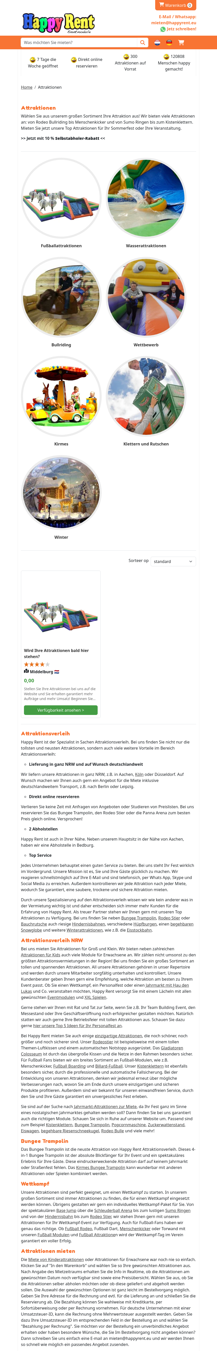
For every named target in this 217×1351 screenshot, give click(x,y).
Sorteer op (139, 388)
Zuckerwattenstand (166, 934)
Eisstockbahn (139, 739)
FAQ (27, 1229)
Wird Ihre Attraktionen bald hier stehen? (47, 456)
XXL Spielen (95, 806)
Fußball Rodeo (78, 1039)
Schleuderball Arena (113, 1021)
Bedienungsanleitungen (45, 1304)
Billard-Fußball (108, 875)
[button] (193, 42)
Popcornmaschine (129, 934)
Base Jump (66, 1021)
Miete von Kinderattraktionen (56, 1070)
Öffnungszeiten (37, 1254)
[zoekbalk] (79, 42)
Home (27, 87)
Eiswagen (30, 940)
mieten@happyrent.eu (50, 1192)
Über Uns (32, 1211)
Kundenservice (37, 1286)
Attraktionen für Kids (40, 764)
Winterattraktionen (85, 739)
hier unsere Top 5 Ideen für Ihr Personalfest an (77, 835)
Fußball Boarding (69, 875)
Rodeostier (103, 851)
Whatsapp (38, 1184)
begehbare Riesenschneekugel (70, 940)
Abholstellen (34, 1261)
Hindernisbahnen (88, 733)
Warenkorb (175, 5)
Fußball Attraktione (97, 1045)
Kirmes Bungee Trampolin (100, 977)
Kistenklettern (150, 875)
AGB (27, 1298)
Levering (31, 1248)
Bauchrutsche (34, 733)
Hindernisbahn (59, 1027)
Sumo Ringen (178, 1021)
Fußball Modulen (53, 1045)
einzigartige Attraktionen (118, 845)
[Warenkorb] (181, 42)
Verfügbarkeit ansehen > (48, 515)
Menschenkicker (135, 1039)
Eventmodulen (61, 806)
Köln (139, 583)
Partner (30, 1223)
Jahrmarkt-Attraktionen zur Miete (105, 916)
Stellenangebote (38, 1292)
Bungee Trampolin (138, 727)
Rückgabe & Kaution (42, 1267)
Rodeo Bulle (112, 940)
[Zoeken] (142, 42)
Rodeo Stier (169, 727)
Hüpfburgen (145, 733)
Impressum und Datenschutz (50, 1217)
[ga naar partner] (59, 1328)
